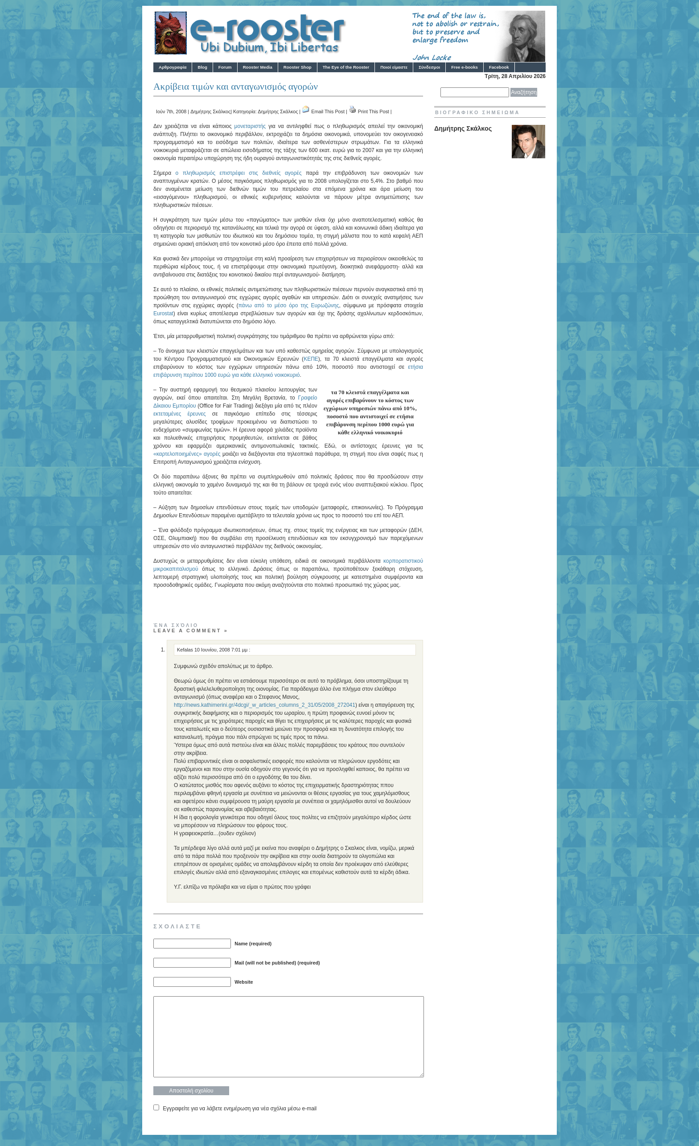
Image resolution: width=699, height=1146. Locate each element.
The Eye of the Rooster (346, 67)
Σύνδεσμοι (429, 67)
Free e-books (464, 67)
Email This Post (328, 111)
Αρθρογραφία (172, 67)
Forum (225, 67)
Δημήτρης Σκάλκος (210, 111)
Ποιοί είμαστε (393, 67)
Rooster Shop (298, 67)
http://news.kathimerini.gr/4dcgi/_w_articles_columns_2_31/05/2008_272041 (264, 705)
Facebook (499, 67)
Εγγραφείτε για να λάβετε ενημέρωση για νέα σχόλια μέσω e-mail (240, 1108)
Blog (202, 67)
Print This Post (373, 111)
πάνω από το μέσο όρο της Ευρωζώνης (288, 305)
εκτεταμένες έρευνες (179, 414)
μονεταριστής (250, 126)
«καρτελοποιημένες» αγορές (187, 454)
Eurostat (163, 313)
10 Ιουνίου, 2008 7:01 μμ (221, 649)
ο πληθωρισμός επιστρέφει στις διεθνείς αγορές (239, 173)
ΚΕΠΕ (311, 359)
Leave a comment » (190, 630)
